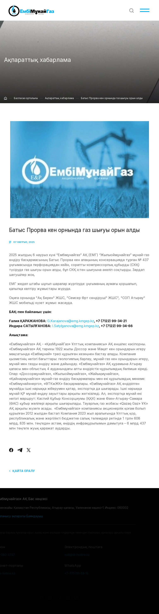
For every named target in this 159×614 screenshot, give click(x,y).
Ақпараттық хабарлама (59, 100)
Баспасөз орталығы (26, 100)
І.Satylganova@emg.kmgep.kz (75, 330)
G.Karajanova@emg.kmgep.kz (70, 325)
